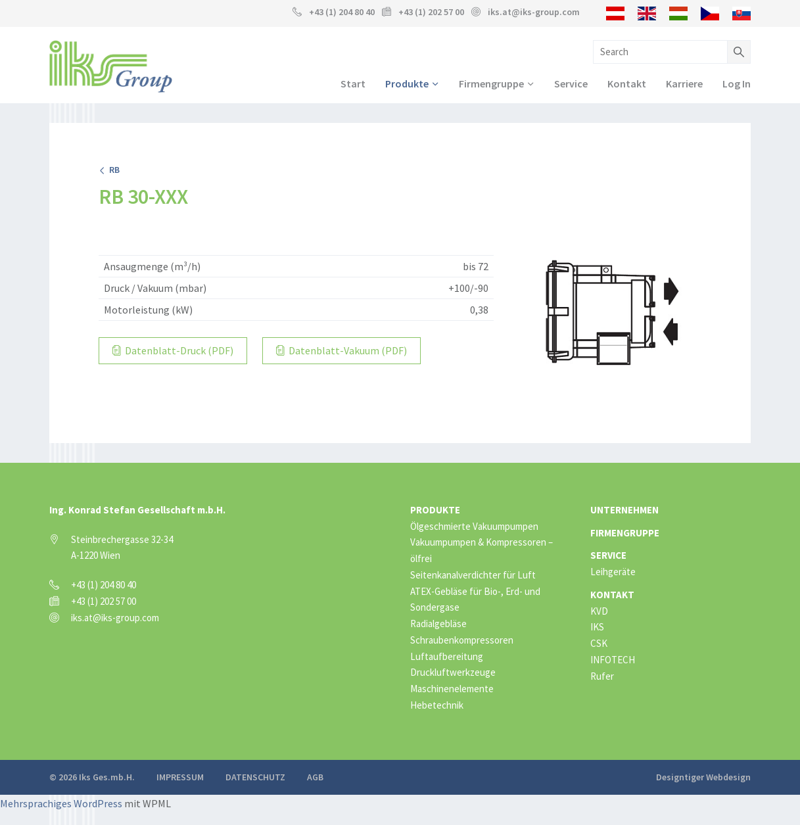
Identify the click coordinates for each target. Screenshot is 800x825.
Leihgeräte (613, 571)
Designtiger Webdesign (703, 777)
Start (353, 83)
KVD (599, 611)
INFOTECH (612, 659)
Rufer (602, 676)
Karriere (684, 83)
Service (571, 83)
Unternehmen (624, 510)
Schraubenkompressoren (461, 640)
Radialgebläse (438, 623)
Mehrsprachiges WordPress (61, 803)
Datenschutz (255, 777)
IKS (597, 627)
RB (109, 170)
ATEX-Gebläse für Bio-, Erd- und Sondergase (475, 599)
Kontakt (626, 83)
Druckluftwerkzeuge (453, 672)
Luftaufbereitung (446, 656)
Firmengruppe (491, 83)
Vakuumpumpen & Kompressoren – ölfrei (481, 550)
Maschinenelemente (452, 688)
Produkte (407, 83)
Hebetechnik (436, 705)
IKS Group (110, 66)
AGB (315, 777)
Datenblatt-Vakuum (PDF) (341, 350)
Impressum (180, 777)
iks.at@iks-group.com (534, 12)
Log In (736, 83)
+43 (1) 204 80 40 (342, 12)
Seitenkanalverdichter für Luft (473, 575)
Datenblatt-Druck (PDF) (172, 350)
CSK (598, 643)
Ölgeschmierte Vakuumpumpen (474, 526)
